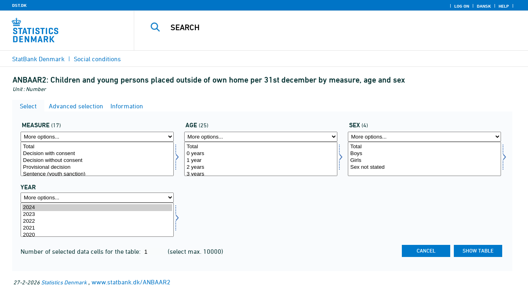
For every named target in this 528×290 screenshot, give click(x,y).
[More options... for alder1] (260, 137)
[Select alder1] (260, 159)
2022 (97, 221)
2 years (261, 167)
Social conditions (97, 58)
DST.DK (19, 5)
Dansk (484, 6)
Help (504, 6)
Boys (424, 153)
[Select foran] (97, 159)
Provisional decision (97, 167)
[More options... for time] (97, 198)
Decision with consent (97, 153)
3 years (261, 174)
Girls (424, 160)
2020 (97, 235)
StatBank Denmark (38, 58)
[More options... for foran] (97, 137)
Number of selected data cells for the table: (81, 251)
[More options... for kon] (424, 137)
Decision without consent (97, 160)
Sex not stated (424, 167)
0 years (261, 153)
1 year (261, 160)
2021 (97, 228)
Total (97, 146)
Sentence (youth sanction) (97, 174)
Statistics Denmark (64, 282)
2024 (97, 207)
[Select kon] (424, 159)
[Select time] (97, 220)
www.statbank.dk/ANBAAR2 (130, 282)
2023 (97, 214)
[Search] (322, 27)
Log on (461, 6)
